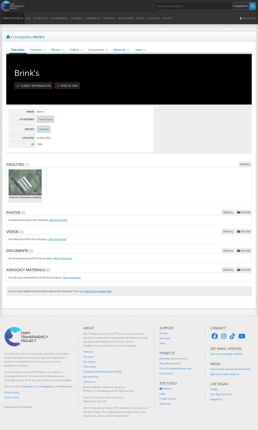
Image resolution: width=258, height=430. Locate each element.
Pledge (214, 389)
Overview (18, 50)
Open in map (67, 86)
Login (162, 393)
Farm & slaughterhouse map (175, 368)
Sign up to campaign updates (226, 354)
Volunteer (164, 338)
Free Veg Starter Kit (221, 394)
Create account (168, 398)
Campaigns (76, 18)
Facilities (37, 50)
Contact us (89, 381)
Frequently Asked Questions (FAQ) (102, 371)
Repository (170, 363)
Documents (98, 50)
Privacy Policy (11, 392)
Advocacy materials (28, 269)
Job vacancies (90, 376)
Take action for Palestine (18, 407)
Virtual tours (166, 373)
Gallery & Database (12, 18)
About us (88, 351)
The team (88, 356)
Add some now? (58, 220)
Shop (162, 343)
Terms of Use (11, 397)
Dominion (173, 358)
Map (28, 18)
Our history (89, 361)
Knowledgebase (59, 18)
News (141, 50)
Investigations (92, 18)
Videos (76, 50)
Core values (90, 366)
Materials (121, 50)
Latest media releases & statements (230, 369)
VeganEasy (216, 399)
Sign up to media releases (224, 374)
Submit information (34, 86)
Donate (163, 333)
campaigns (27, 386)
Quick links (165, 403)
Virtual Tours (40, 18)
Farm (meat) (45, 119)
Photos (57, 50)
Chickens (43, 129)
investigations (46, 386)
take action (66, 386)
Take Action (109, 18)
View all (245, 164)
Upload (244, 212)
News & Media (126, 18)
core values (64, 380)
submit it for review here (97, 291)
